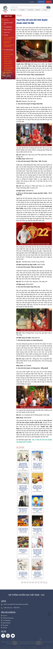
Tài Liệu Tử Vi (7, 56)
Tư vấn (14, 9)
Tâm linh (5, 627)
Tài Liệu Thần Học (8, 72)
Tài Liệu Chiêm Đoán (8, 68)
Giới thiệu (32, 1)
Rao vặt (45, 9)
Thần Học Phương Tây (8, 618)
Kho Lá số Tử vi (7, 52)
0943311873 (17, 607)
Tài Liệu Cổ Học (7, 70)
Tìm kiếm (48, 7)
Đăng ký (49, 1)
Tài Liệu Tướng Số (8, 61)
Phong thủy (7, 32)
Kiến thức (38, 9)
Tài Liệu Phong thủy (8, 54)
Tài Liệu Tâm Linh (8, 65)
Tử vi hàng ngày (8, 27)
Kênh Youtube (7, 75)
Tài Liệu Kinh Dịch (8, 63)
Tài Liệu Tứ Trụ (7, 59)
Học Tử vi (6, 20)
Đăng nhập (41, 1)
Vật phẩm (22, 9)
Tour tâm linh (30, 9)
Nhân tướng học (8, 29)
